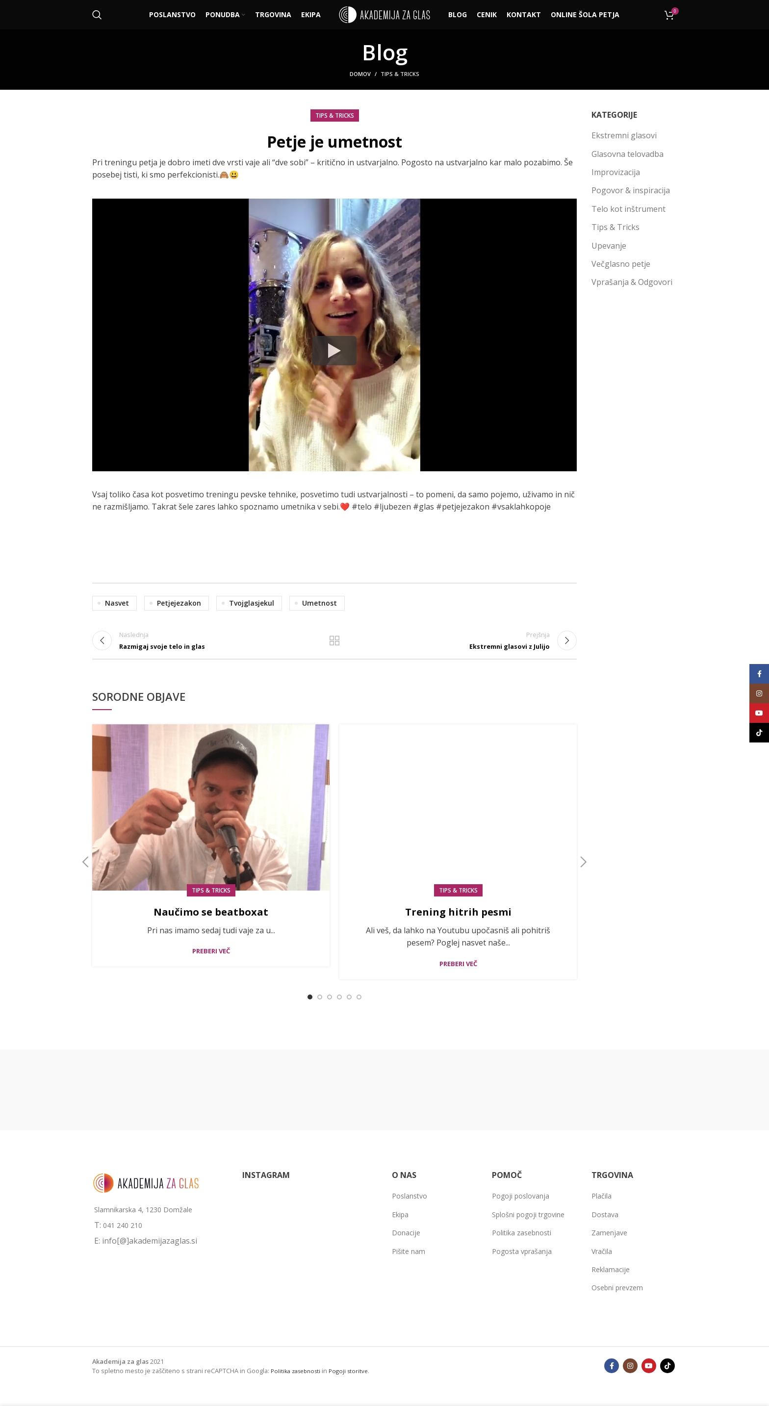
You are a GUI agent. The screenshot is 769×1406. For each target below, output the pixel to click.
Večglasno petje (620, 263)
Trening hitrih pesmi (458, 923)
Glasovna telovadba (627, 154)
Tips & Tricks (400, 73)
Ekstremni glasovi (624, 135)
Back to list (334, 647)
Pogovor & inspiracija (630, 190)
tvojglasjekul (251, 603)
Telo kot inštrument (628, 209)
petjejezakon (179, 603)
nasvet (117, 603)
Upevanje (608, 245)
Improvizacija (615, 172)
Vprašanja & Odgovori (631, 282)
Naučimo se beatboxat (211, 923)
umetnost (319, 603)
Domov (360, 73)
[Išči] (97, 15)
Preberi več (211, 963)
